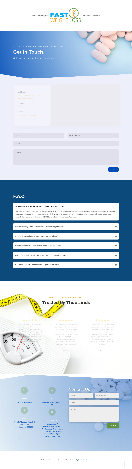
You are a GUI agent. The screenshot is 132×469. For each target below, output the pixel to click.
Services (86, 15)
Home (34, 15)
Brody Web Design (84, 460)
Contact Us (96, 15)
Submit (113, 169)
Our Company (43, 15)
